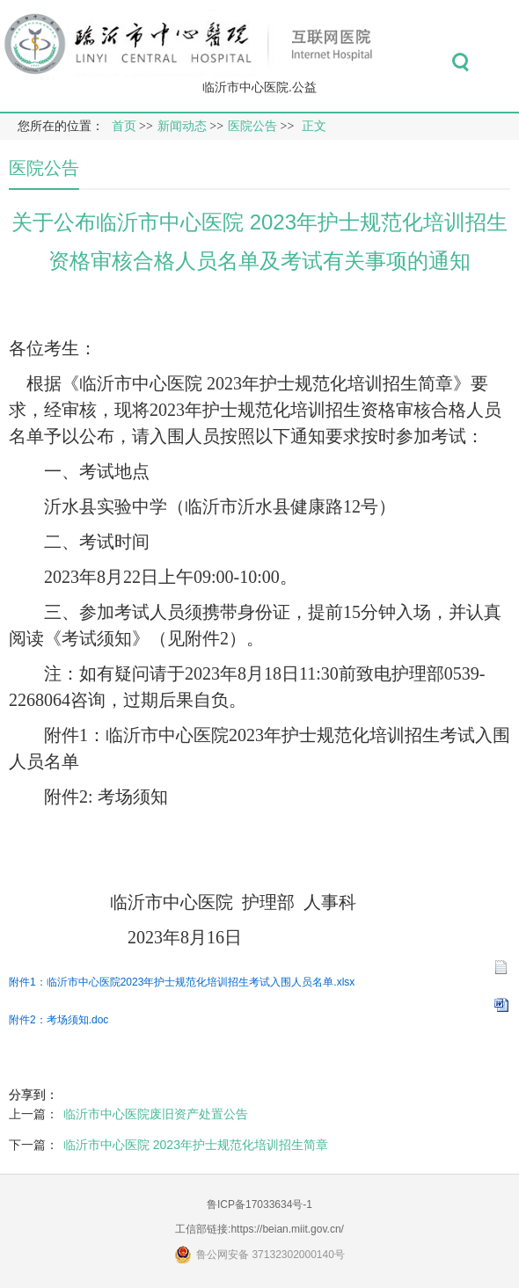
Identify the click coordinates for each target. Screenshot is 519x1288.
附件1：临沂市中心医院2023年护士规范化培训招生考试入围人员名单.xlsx (182, 982)
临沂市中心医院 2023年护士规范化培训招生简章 (195, 1145)
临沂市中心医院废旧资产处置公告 (155, 1114)
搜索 (460, 62)
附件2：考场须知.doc (58, 1020)
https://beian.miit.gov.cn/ (287, 1229)
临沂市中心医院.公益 (259, 87)
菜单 (500, 62)
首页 (124, 126)
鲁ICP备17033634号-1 (259, 1204)
